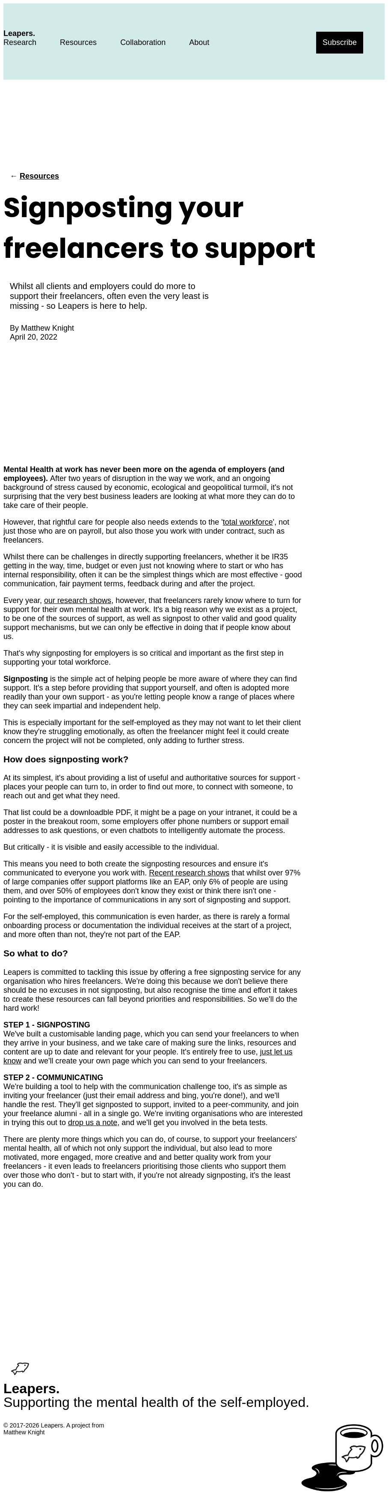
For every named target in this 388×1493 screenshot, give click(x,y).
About (199, 42)
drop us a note (92, 1122)
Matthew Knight (47, 328)
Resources (78, 42)
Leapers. (19, 33)
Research (19, 42)
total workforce (248, 522)
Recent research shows (189, 873)
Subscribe (340, 42)
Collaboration (143, 42)
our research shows (77, 600)
